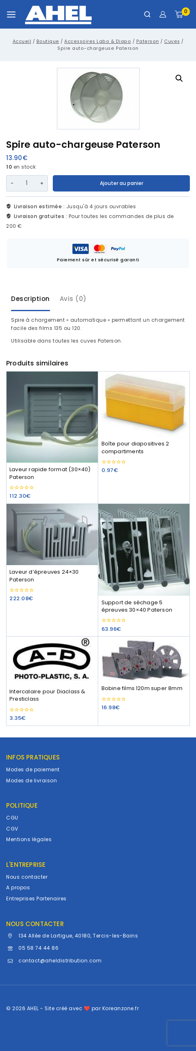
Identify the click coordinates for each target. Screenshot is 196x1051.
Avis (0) (73, 298)
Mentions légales (29, 839)
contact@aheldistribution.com (59, 960)
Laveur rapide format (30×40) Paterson (50, 473)
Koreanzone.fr (120, 1008)
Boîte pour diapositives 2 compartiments (135, 447)
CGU (12, 817)
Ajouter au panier (121, 183)
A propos (18, 887)
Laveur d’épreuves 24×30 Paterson (44, 575)
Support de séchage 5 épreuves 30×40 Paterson (137, 606)
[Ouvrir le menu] (11, 14)
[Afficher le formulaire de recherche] (147, 14)
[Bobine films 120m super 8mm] (144, 659)
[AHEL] (58, 14)
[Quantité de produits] (26, 183)
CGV (12, 828)
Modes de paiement (33, 769)
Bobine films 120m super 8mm (141, 688)
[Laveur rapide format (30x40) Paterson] (52, 417)
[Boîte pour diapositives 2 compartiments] (144, 404)
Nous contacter (26, 876)
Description (30, 298)
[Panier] (182, 14)
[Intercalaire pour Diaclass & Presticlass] (52, 661)
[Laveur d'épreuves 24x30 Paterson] (52, 534)
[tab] (30, 299)
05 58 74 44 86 (38, 947)
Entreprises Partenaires (36, 898)
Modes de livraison (31, 780)
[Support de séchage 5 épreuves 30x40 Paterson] (144, 550)
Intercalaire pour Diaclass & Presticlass (47, 695)
